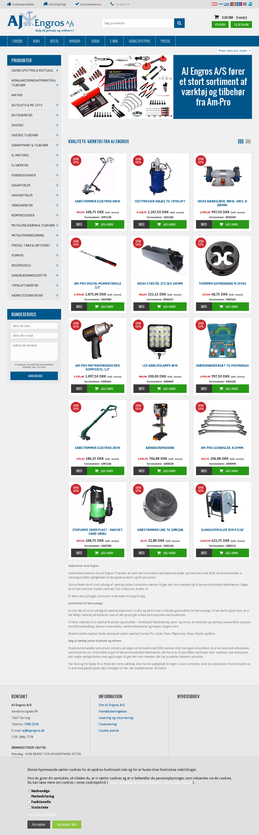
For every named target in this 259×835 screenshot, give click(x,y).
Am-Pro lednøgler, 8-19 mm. (222, 448)
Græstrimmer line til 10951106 (160, 530)
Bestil (54, 41)
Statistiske (39, 807)
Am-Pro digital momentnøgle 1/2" (97, 285)
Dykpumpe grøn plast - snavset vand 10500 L (98, 531)
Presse (165, 41)
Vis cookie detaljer (41, 814)
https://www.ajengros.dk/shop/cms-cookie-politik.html (150, 782)
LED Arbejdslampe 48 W (160, 365)
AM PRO (17, 95)
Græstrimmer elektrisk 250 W (97, 448)
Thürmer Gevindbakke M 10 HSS (222, 283)
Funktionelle (41, 802)
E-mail (114, 41)
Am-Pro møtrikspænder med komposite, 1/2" (97, 367)
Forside (18, 41)
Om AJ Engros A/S (112, 705)
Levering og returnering (116, 718)
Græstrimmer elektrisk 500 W (97, 201)
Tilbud (95, 41)
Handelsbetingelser (113, 711)
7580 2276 (31, 724)
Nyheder (74, 41)
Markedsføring (42, 796)
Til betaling (241, 24)
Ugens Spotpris (139, 41)
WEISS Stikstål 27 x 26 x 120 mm (160, 283)
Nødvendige (40, 791)
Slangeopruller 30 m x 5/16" (222, 530)
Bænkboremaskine (160, 448)
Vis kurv (220, 24)
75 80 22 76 (123, 4)
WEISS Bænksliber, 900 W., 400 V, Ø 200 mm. (222, 203)
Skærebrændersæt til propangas (222, 365)
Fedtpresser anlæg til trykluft (160, 201)
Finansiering (108, 724)
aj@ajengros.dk (33, 730)
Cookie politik (109, 730)
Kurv (36, 41)
